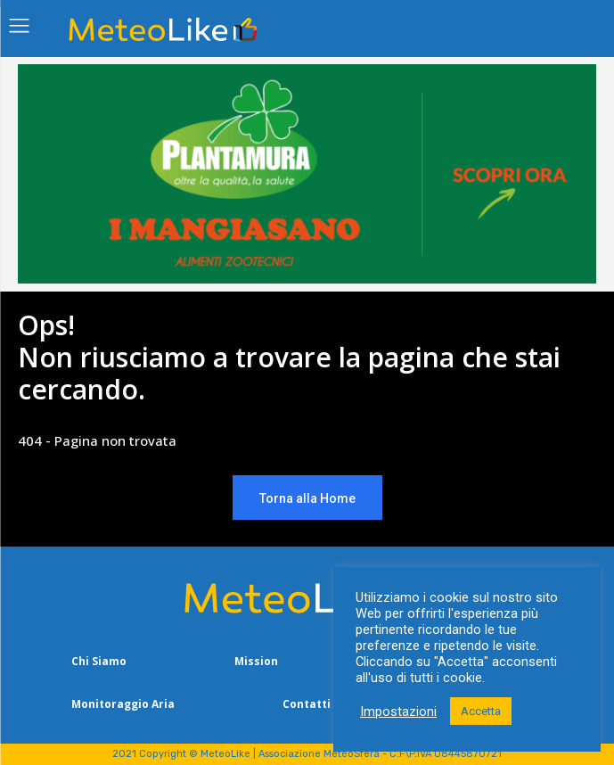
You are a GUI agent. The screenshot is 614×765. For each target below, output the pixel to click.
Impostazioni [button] (398, 711)
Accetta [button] (481, 711)
